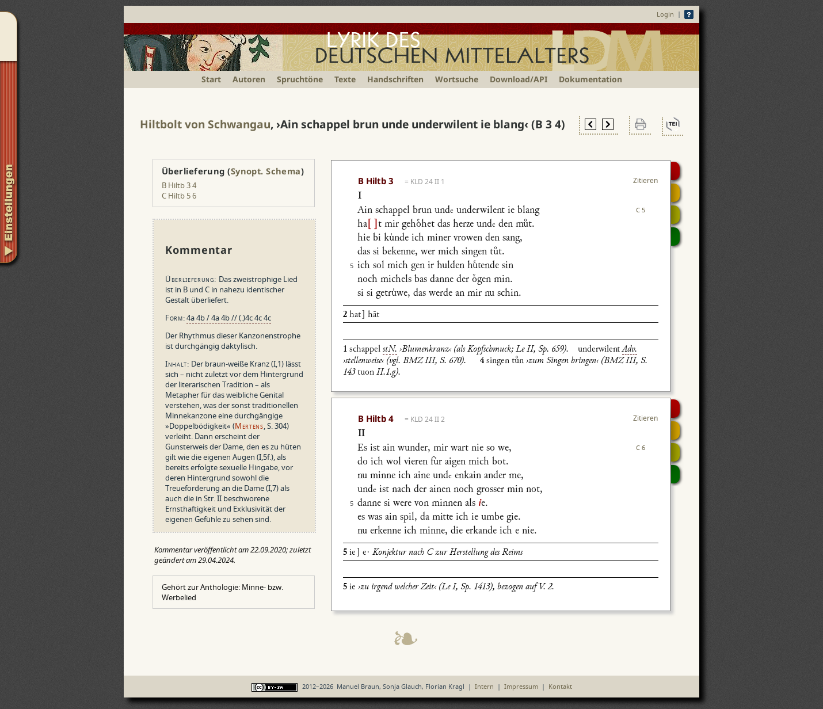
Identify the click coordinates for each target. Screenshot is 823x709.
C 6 (640, 447)
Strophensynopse (675, 193)
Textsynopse (675, 214)
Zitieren (645, 180)
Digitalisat (675, 171)
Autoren (249, 79)
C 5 (640, 209)
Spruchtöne (300, 79)
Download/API (518, 79)
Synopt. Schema (266, 171)
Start (211, 79)
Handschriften (395, 79)
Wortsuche (456, 79)
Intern (484, 686)
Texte (345, 79)
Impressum (521, 686)
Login (665, 14)
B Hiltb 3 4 (179, 185)
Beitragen (675, 236)
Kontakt (560, 686)
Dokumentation (590, 79)
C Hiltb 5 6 (179, 195)
